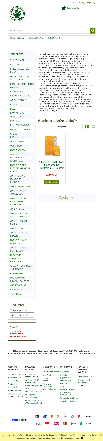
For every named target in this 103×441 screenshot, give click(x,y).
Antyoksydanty (14, 387)
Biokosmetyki (13, 380)
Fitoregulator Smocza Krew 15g (33, 395)
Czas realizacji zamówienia (84, 381)
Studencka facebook (69, 398)
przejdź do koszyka (18, 336)
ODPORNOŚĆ (16, 145)
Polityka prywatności (65, 376)
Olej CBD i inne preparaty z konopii (16, 394)
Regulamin (65, 371)
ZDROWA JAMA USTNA (20, 186)
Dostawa (81, 385)
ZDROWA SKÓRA (18, 150)
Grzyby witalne (14, 377)
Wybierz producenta (18, 310)
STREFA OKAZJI (17, 60)
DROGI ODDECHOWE (20, 129)
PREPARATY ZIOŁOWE (20, 95)
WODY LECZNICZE (18, 100)
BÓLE (12, 108)
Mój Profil (47, 375)
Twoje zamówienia (51, 371)
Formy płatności (85, 376)
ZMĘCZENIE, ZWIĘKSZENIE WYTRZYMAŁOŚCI (18, 258)
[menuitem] (17, 38)
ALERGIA (14, 104)
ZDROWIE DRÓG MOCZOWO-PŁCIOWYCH (17, 178)
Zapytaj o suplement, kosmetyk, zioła (49, 386)
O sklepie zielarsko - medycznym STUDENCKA (69, 392)
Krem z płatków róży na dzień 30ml (33, 401)
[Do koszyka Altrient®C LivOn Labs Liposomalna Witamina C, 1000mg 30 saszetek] (51, 182)
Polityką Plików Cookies (69, 435)
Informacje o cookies (65, 381)
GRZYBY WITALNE (18, 285)
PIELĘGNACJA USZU (19, 289)
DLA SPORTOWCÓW (19, 125)
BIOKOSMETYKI (17, 64)
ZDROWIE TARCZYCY (19, 228)
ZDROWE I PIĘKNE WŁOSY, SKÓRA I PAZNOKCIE (18, 201)
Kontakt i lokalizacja (68, 401)
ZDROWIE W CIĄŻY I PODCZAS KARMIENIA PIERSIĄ (20, 168)
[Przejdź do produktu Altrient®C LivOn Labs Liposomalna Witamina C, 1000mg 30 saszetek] (52, 146)
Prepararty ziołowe (16, 390)
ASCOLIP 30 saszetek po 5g (31, 375)
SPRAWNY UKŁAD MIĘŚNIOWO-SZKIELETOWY (18, 157)
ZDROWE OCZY (17, 209)
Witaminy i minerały (16, 374)
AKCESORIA (15, 294)
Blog (62, 386)
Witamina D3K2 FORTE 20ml (32, 381)
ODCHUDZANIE (17, 141)
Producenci (12, 384)
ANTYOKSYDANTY (18, 273)
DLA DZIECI (15, 120)
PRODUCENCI (16, 91)
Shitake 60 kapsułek (33, 391)
